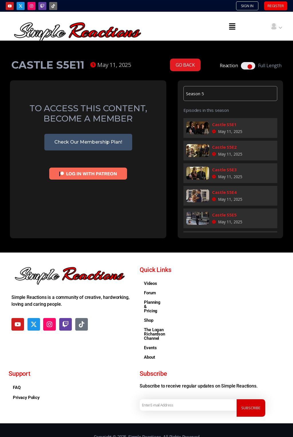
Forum (150, 293)
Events (150, 331)
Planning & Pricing (161, 302)
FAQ (17, 371)
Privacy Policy (26, 381)
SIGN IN (235, 6)
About (149, 340)
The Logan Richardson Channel (173, 321)
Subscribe (253, 388)
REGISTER (271, 6)
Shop (148, 312)
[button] (232, 27)
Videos (150, 284)
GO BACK (185, 65)
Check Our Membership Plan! (88, 142)
